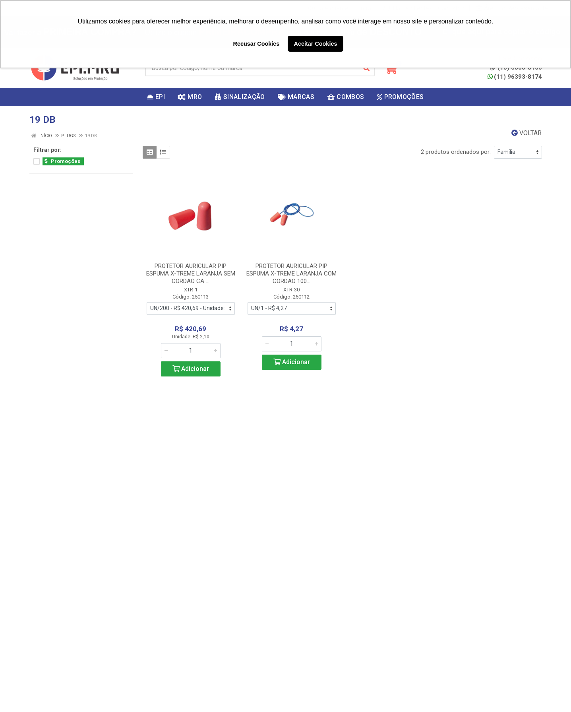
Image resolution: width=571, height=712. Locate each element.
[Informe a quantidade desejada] (191, 350)
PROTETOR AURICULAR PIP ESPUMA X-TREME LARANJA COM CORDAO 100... (291, 273)
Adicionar (190, 368)
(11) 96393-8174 (515, 76)
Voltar (526, 133)
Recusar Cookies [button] (256, 44)
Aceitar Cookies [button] (315, 44)
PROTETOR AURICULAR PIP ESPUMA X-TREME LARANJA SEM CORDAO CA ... (190, 273)
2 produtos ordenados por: (456, 151)
